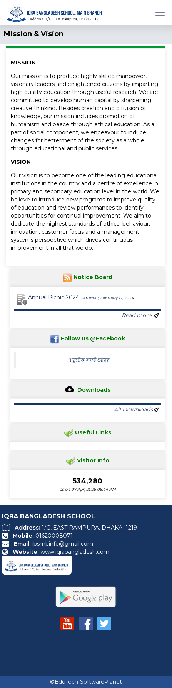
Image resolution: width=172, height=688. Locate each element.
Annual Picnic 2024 (81, 297)
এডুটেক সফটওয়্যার (88, 359)
